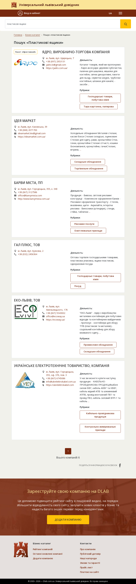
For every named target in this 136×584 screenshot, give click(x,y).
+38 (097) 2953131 (55, 61)
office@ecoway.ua (55, 316)
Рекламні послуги (84, 223)
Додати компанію (43, 558)
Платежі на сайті (89, 572)
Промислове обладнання (98, 344)
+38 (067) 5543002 (55, 313)
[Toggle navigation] (120, 13)
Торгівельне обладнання (88, 168)
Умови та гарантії (90, 562)
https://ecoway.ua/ (55, 319)
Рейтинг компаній (43, 549)
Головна (18, 34)
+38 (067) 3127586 (27, 192)
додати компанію (68, 519)
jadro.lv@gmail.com (56, 64)
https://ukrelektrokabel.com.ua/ (60, 384)
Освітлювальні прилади (88, 230)
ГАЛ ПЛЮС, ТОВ (27, 245)
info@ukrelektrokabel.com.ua (61, 381)
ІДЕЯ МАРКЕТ (25, 120)
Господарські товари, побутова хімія (100, 98)
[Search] (62, 23)
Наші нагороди (88, 558)
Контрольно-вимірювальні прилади (100, 428)
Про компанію (88, 549)
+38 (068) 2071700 (27, 130)
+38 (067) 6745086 (55, 378)
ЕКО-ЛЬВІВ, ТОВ (27, 300)
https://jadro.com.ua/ (56, 68)
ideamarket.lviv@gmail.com (32, 133)
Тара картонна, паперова (99, 106)
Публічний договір (90, 553)
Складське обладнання (87, 161)
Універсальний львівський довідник (49, 5)
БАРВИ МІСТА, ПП (28, 182)
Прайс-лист (86, 567)
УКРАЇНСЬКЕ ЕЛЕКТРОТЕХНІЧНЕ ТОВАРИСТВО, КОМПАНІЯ (61, 365)
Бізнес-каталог (32, 34)
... (88, 84)
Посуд (77, 286)
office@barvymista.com (30, 195)
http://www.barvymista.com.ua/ (34, 198)
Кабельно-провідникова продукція (100, 415)
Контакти (86, 543)
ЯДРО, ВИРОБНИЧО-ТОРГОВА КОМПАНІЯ (76, 52)
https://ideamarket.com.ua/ (31, 136)
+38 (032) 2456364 (27, 254)
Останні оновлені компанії (47, 553)
